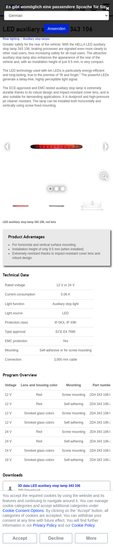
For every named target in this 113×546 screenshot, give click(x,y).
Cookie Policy (83, 525)
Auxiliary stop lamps (36, 38)
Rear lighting (11, 38)
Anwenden (56, 28)
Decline (56, 538)
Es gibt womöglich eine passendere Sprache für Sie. (56, 6)
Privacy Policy (44, 525)
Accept (19, 538)
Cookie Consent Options (23, 510)
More (91, 538)
